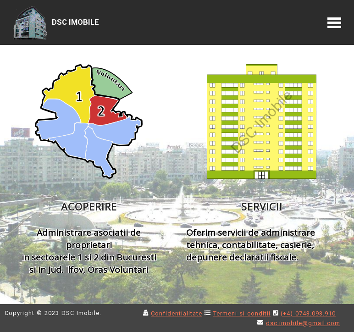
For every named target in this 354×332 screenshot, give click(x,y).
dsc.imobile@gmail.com (303, 323)
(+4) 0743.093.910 (308, 313)
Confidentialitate (176, 313)
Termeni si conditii (242, 313)
